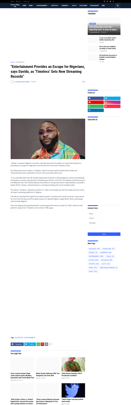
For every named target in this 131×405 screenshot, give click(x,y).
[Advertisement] (48, 50)
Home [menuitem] (24, 5)
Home (12, 1)
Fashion (110, 256)
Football (93, 260)
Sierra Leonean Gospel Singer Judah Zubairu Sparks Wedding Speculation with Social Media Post (22, 375)
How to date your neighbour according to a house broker (107, 48)
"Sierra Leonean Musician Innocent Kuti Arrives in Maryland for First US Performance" (47, 401)
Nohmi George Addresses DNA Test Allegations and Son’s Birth (48, 374)
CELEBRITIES (20, 62)
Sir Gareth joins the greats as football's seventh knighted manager (108, 57)
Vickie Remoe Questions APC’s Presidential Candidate (72, 374)
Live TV (105, 263)
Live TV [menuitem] (74, 5)
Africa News (94, 248)
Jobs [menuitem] (103, 5)
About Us (18, 1)
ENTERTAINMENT (29, 337)
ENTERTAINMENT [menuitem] (42, 5)
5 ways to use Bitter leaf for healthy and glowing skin (107, 39)
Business (93, 252)
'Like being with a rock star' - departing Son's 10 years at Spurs (103, 28)
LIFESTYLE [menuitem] (54, 5)
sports (93, 271)
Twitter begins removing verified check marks (72, 400)
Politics (93, 267)
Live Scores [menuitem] (83, 5)
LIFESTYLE (94, 263)
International (106, 260)
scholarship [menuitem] (94, 5)
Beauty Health (108, 248)
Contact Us (26, 1)
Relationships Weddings (108, 267)
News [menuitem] (31, 5)
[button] (117, 5)
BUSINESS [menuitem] (65, 5)
